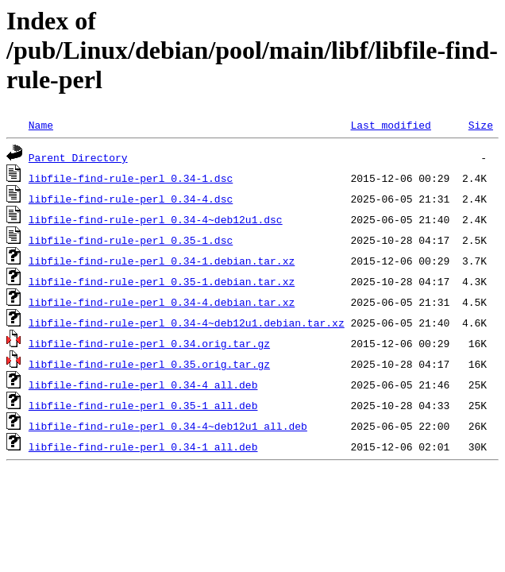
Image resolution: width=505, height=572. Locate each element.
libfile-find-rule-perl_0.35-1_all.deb (143, 405)
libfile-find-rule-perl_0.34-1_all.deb (143, 446)
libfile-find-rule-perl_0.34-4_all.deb (143, 384)
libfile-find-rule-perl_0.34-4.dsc (131, 198)
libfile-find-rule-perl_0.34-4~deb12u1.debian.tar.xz (187, 322)
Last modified (390, 125)
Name (41, 125)
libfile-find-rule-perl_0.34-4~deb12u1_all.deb (168, 426)
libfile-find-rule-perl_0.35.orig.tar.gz (149, 364)
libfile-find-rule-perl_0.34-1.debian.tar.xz (162, 260)
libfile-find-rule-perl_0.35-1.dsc (131, 240)
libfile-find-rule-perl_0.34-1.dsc (131, 178)
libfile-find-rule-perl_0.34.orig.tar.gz (149, 343)
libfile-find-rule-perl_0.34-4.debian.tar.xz (162, 302)
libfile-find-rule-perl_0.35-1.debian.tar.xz (162, 281)
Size (480, 125)
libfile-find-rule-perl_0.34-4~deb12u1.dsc (156, 219)
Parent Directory (78, 157)
